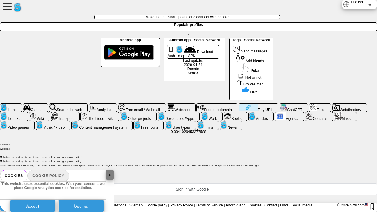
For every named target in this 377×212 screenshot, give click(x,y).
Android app (235, 205)
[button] (188, 189)
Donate (193, 69)
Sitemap (136, 205)
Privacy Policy (181, 205)
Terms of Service (209, 205)
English (357, 2)
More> (193, 73)
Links (284, 205)
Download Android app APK (190, 52)
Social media (302, 205)
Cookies (14, 176)
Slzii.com (357, 205)
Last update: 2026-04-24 (193, 63)
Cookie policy (48, 176)
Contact (270, 205)
